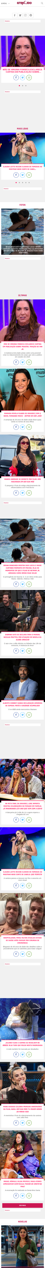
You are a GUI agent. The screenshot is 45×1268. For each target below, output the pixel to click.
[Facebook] (16, 362)
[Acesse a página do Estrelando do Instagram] (25, 15)
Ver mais (22, 1205)
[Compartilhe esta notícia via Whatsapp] (29, 77)
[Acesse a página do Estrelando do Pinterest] (30, 15)
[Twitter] (22, 362)
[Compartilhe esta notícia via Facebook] (16, 77)
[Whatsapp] (29, 362)
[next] (43, 232)
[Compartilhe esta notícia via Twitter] (22, 77)
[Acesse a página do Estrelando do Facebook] (14, 15)
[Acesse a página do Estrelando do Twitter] (20, 15)
